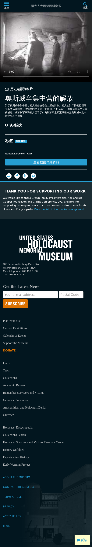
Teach (6, 370)
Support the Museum (15, 343)
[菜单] (6, 6)
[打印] (9, 176)
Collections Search (14, 434)
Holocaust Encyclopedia (18, 427)
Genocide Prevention (16, 400)
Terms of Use (12, 497)
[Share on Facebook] (17, 176)
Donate (9, 350)
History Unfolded (13, 449)
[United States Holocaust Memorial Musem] (46, 248)
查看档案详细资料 (46, 162)
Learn (6, 363)
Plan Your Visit (12, 320)
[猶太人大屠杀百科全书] (46, 5)
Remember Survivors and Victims (23, 392)
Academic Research (15, 385)
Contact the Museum (18, 487)
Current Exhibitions (15, 328)
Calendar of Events (14, 335)
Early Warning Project (16, 464)
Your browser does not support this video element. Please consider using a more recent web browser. (46, 46)
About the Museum (16, 477)
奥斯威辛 (21, 141)
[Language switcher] (33, 176)
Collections (10, 377)
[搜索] (85, 6)
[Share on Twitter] (25, 176)
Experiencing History (16, 457)
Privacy (8, 506)
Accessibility (12, 516)
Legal (7, 526)
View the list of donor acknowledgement (59, 209)
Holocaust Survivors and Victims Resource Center (33, 442)
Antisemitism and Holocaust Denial (24, 407)
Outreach (8, 415)
